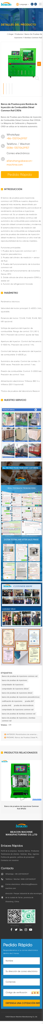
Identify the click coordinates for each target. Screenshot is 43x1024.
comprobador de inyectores (12, 685)
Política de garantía (8, 857)
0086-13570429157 (18, 147)
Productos (19, 34)
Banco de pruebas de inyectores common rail (19, 676)
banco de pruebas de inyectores (14, 680)
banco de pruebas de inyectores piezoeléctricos (21, 697)
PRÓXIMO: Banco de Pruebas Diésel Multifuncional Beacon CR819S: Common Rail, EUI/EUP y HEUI (22, 737)
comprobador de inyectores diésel (15, 689)
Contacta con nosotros (10, 860)
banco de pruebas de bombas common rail (18, 714)
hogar (11, 34)
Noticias (23, 854)
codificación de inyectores (12, 701)
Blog (30, 854)
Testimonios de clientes (10, 854)
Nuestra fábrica (24, 851)
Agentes (36, 854)
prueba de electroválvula (23, 705)
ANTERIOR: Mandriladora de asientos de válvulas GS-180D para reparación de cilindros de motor (22, 734)
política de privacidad (25, 857)
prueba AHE (6, 705)
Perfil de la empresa (9, 851)
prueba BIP (29, 701)
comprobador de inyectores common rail (18, 710)
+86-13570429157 (17, 138)
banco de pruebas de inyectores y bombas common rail (18, 719)
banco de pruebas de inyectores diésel (17, 693)
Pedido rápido (20, 175)
